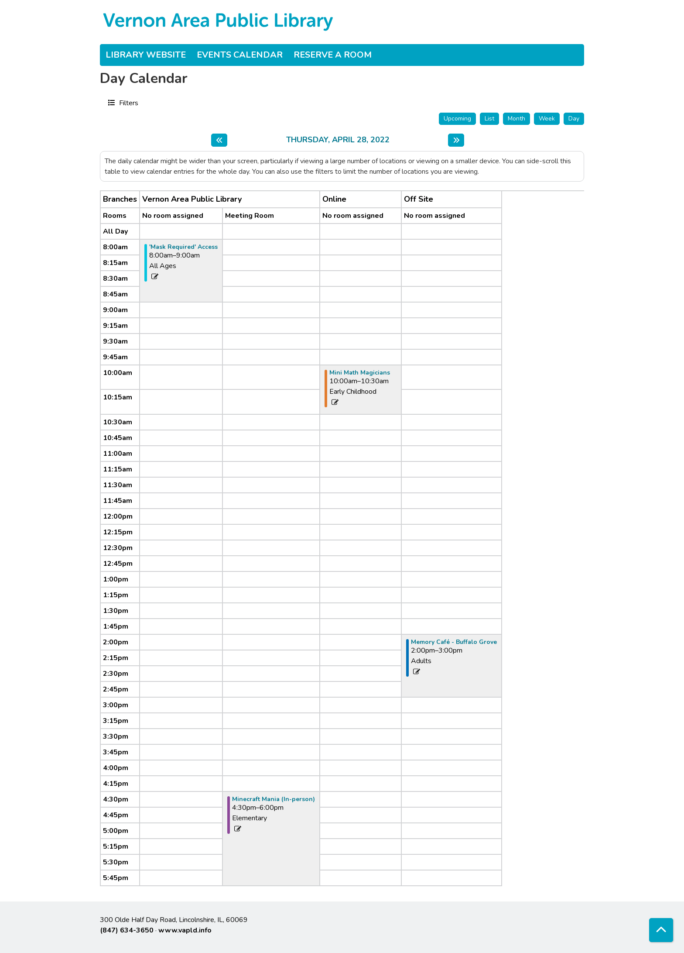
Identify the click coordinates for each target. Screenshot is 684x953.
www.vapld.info (185, 930)
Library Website (146, 55)
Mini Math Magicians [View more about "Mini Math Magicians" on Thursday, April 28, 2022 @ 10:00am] (359, 373)
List (489, 118)
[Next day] (456, 140)
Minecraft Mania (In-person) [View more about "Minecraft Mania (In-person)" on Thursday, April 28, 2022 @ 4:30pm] (273, 799)
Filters (127, 102)
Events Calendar (240, 55)
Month (516, 118)
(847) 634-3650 (127, 930)
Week (547, 118)
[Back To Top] (661, 930)
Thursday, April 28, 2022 (338, 140)
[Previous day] (219, 140)
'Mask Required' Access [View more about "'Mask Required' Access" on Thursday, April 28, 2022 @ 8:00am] (183, 247)
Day (573, 118)
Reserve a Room (333, 55)
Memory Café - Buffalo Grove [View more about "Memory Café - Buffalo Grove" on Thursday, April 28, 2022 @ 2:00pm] (454, 642)
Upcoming (457, 118)
